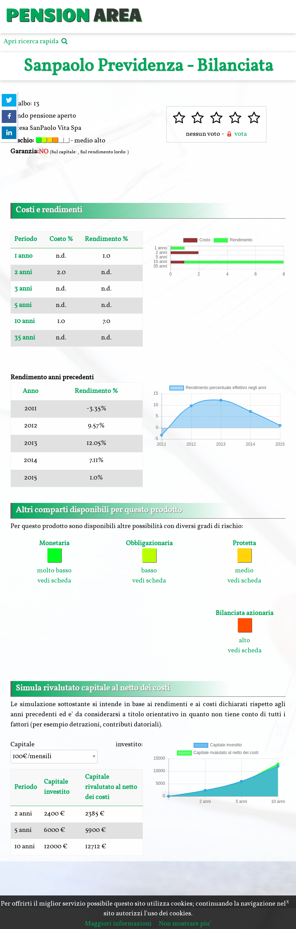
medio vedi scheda (244, 562)
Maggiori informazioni (118, 923)
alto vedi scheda (244, 632)
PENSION (47, 13)
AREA (117, 13)
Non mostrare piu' (185, 923)
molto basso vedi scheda (54, 562)
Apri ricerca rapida (36, 41)
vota (236, 134)
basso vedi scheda (149, 562)
